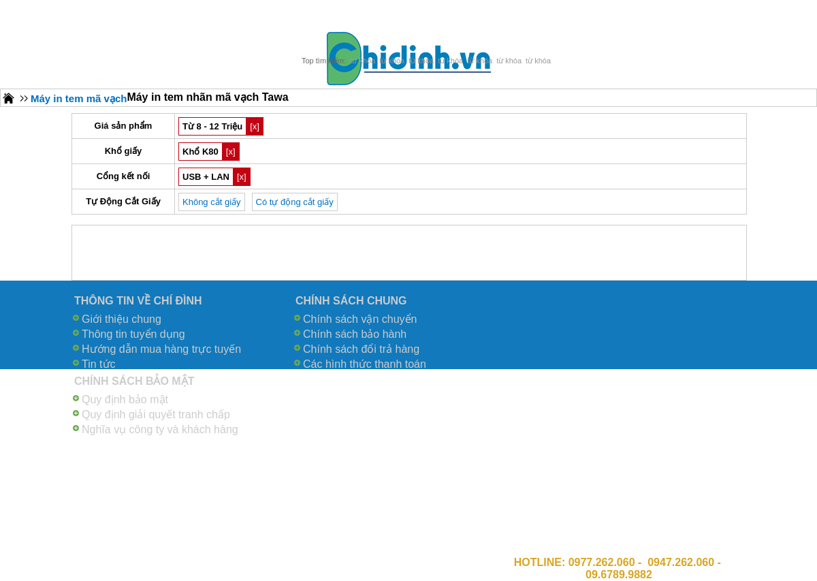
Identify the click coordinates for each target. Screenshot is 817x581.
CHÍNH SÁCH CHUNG (351, 301)
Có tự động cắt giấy (295, 202)
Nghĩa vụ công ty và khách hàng (160, 429)
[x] (254, 126)
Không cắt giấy (211, 202)
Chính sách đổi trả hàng (361, 349)
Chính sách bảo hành (354, 334)
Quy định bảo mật (125, 399)
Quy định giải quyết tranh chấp (156, 414)
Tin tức (99, 364)
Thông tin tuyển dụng (133, 334)
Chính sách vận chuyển (360, 319)
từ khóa (362, 61)
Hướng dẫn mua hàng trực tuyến (161, 349)
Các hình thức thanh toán (364, 364)
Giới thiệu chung (121, 319)
